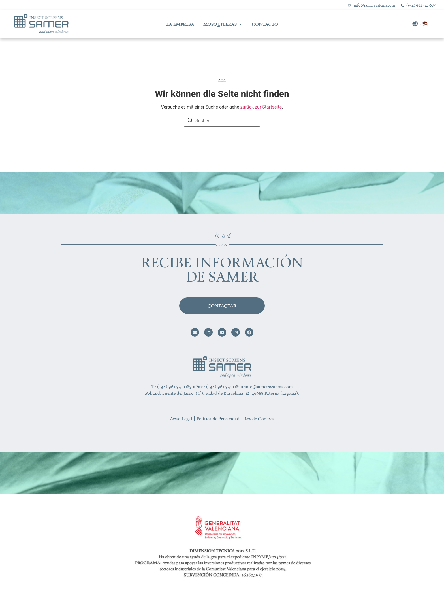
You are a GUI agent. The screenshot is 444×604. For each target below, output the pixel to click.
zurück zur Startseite (261, 107)
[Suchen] (190, 121)
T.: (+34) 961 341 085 (171, 386)
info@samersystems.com (268, 386)
